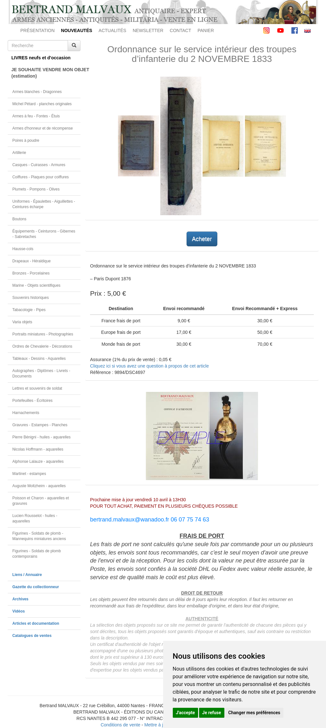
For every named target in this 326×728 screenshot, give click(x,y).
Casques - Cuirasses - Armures (39, 165)
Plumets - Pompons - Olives (36, 189)
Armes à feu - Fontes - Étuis (36, 116)
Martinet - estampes (29, 473)
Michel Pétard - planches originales (42, 104)
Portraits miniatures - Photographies (43, 334)
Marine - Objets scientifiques (37, 285)
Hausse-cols (23, 249)
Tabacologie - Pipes (29, 310)
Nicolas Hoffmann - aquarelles (38, 449)
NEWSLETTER (148, 30)
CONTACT (180, 30)
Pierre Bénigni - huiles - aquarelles (42, 437)
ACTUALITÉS (112, 30)
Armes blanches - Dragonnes (37, 91)
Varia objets (22, 322)
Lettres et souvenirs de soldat (37, 388)
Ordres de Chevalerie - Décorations (42, 346)
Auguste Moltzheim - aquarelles (39, 486)
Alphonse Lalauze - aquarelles (38, 461)
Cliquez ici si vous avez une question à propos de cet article (149, 365)
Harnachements (26, 413)
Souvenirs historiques (31, 297)
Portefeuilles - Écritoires (33, 400)
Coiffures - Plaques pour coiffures (41, 177)
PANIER (205, 30)
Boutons (20, 219)
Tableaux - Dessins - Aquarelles (39, 358)
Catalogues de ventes (32, 635)
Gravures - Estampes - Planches (40, 425)
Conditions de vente (120, 724)
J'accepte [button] (185, 712)
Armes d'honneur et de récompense (43, 128)
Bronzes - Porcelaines (31, 273)
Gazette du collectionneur (36, 587)
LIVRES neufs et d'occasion (41, 57)
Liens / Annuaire (27, 574)
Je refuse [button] (211, 712)
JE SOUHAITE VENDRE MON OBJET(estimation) (46, 73)
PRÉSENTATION (38, 30)
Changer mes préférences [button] (254, 712)
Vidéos (19, 611)
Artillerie (19, 152)
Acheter (202, 239)
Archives (21, 599)
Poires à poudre (26, 140)
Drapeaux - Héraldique (32, 261)
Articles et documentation (36, 623)
